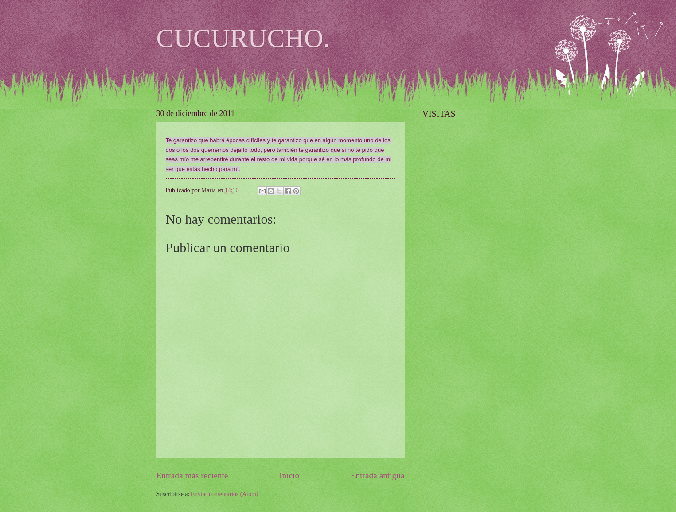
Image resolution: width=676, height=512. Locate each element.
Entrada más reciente (192, 475)
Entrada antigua (378, 475)
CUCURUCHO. (243, 38)
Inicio (289, 475)
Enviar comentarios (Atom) (224, 494)
